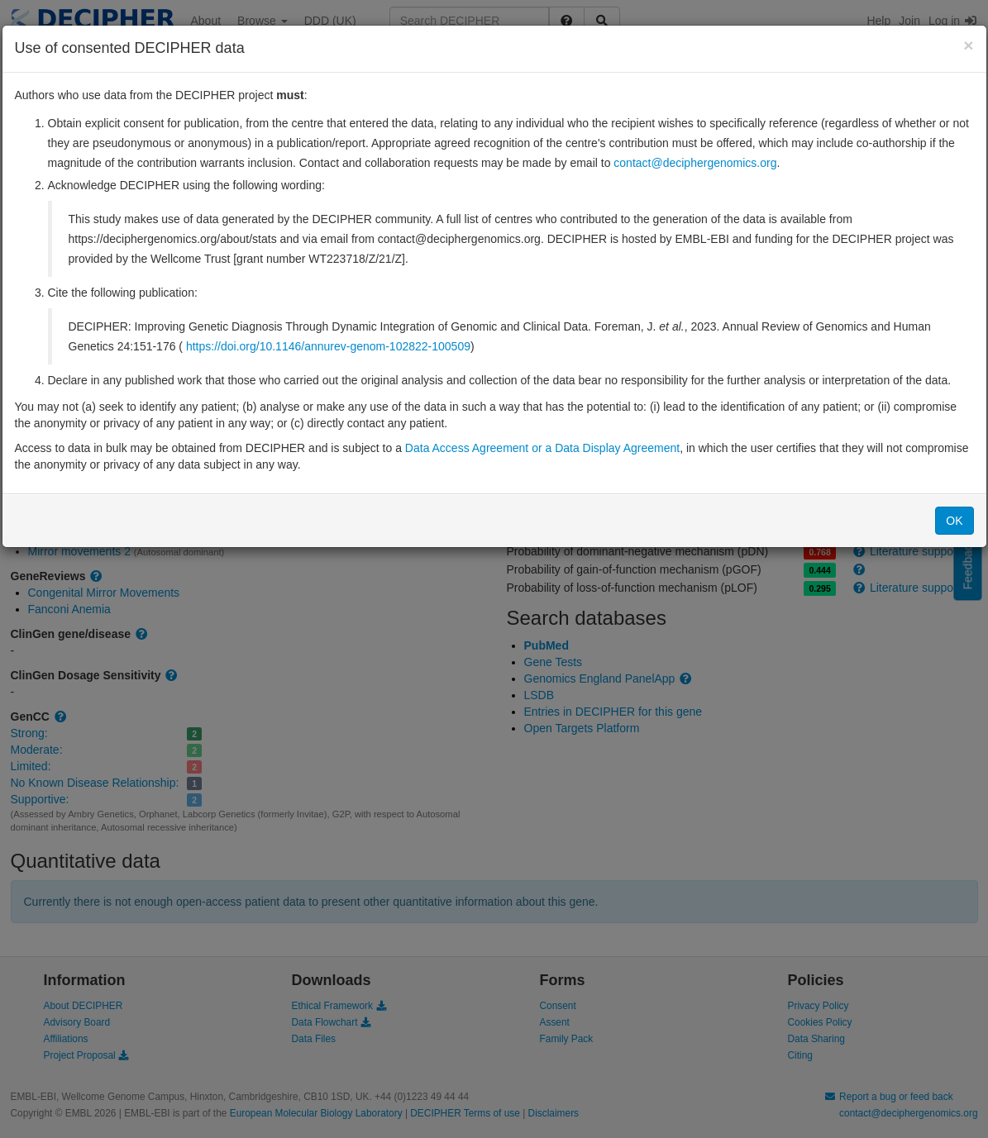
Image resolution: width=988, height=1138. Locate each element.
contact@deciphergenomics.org (694, 162)
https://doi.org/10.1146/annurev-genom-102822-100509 (328, 346)
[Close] (968, 45)
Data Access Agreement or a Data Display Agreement (542, 448)
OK (954, 520)
